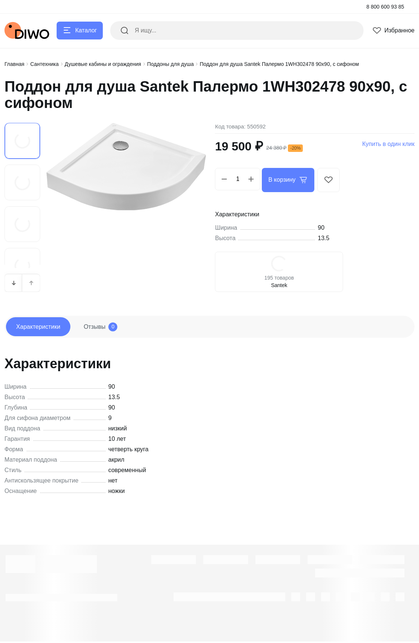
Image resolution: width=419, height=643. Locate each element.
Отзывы (110, 326)
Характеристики (41, 326)
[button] (14, 281)
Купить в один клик (388, 144)
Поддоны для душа (170, 64)
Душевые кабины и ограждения (103, 64)
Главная (14, 64)
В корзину (289, 179)
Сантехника (44, 64)
